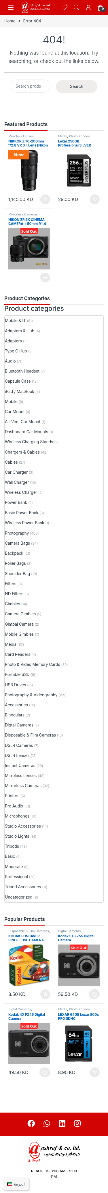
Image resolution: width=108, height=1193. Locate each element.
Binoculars (14, 714)
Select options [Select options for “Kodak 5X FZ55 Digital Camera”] (94, 994)
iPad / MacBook (19, 391)
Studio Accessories (23, 826)
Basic (10, 856)
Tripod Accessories (23, 886)
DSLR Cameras (19, 745)
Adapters (13, 340)
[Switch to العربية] (15, 1184)
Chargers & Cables (22, 452)
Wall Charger (17, 482)
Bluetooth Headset (22, 371)
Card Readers (17, 654)
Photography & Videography (31, 694)
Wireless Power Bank (24, 522)
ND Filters (14, 593)
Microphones (17, 816)
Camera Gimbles (20, 613)
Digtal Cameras (19, 724)
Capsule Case (18, 381)
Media (62, 136)
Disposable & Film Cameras (30, 735)
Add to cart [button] (45, 199)
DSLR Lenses (17, 755)
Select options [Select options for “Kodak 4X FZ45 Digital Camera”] (44, 1072)
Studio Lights (17, 836)
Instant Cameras (20, 765)
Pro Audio (14, 805)
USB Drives (15, 684)
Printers (12, 795)
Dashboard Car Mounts (26, 431)
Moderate (14, 866)
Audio (10, 361)
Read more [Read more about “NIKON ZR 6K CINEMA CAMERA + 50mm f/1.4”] (45, 277)
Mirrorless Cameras (22, 214)
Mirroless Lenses (21, 136)
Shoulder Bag (17, 573)
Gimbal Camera (19, 624)
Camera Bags (17, 543)
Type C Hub (16, 350)
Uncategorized (19, 897)
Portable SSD (17, 674)
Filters (10, 583)
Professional (16, 876)
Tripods (12, 846)
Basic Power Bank (21, 512)
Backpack (14, 553)
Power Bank (16, 502)
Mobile (11, 401)
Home (10, 20)
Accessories (16, 704)
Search (76, 7)
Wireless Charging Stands (29, 441)
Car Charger (16, 472)
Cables (11, 462)
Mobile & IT (15, 320)
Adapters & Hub (19, 330)
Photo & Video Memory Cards (74, 138)
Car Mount (14, 411)
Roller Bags (15, 563)
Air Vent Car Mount (22, 421)
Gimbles (12, 603)
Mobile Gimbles (19, 634)
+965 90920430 (54, 1183)
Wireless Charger (21, 492)
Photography (17, 533)
